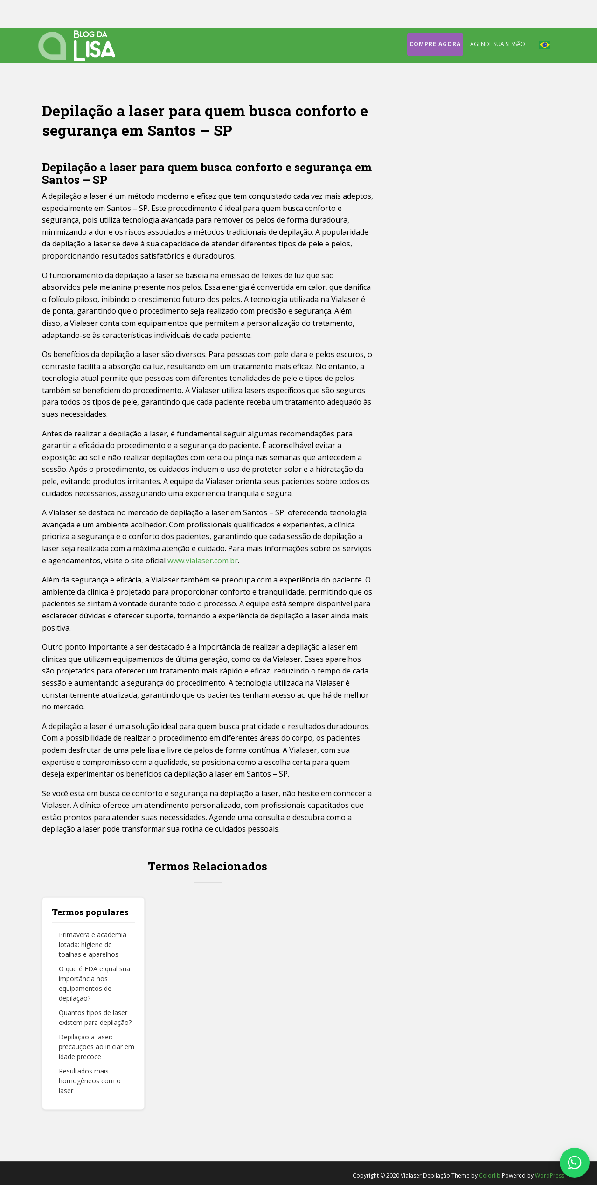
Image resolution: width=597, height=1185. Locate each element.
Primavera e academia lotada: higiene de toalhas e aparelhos (92, 944)
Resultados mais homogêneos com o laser (90, 1080)
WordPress (549, 1175)
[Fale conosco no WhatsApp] (575, 1163)
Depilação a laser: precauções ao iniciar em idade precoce (96, 1046)
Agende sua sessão (497, 44)
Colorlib (489, 1175)
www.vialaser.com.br (202, 560)
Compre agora (435, 44)
